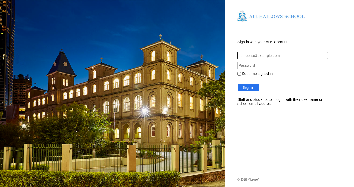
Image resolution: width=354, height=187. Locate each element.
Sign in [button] (248, 87)
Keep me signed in (257, 73)
